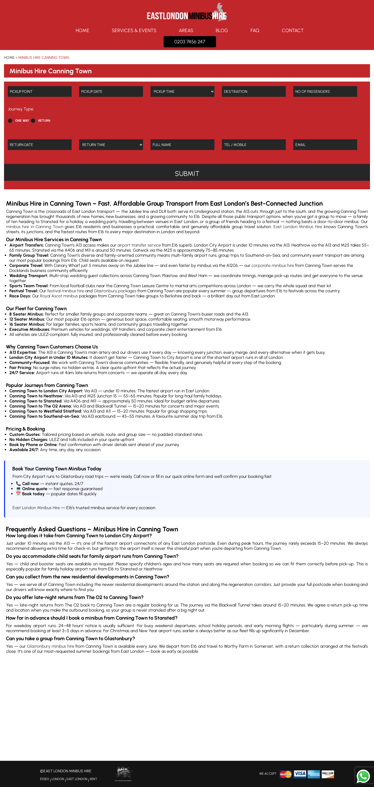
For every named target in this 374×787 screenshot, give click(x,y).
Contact (293, 30)
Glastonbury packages (115, 290)
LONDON (58, 779)
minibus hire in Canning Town (34, 226)
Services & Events (134, 30)
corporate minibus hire (273, 265)
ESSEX (44, 779)
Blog (222, 30)
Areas (186, 30)
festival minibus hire (65, 290)
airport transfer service (139, 245)
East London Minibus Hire (297, 226)
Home (82, 30)
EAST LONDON (77, 779)
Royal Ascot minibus (59, 295)
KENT (93, 779)
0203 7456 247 (189, 42)
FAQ (254, 30)
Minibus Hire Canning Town (43, 57)
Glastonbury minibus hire (50, 646)
